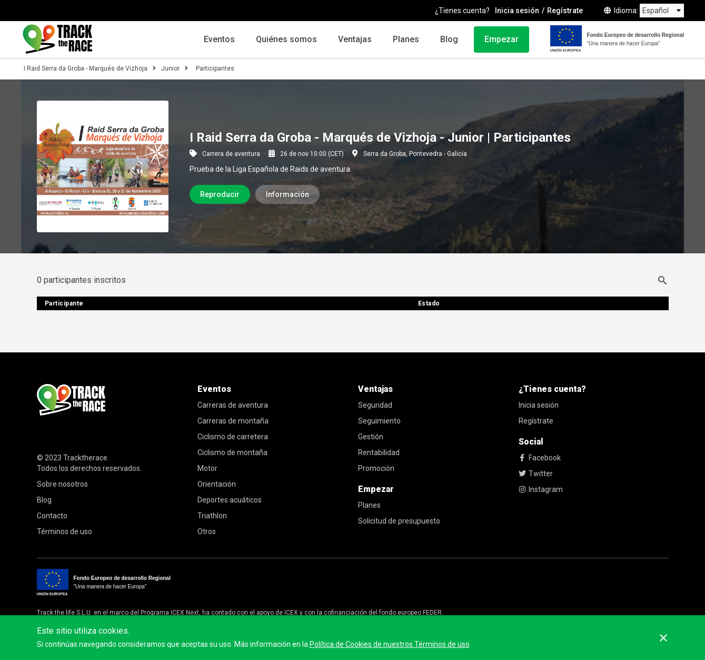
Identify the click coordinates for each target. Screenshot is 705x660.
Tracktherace (85, 458)
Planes (406, 39)
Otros (206, 531)
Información (287, 194)
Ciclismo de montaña (232, 452)
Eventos (219, 39)
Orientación (216, 484)
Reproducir (220, 194)
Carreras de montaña (233, 421)
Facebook (540, 458)
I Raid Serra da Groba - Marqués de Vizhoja (85, 68)
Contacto (52, 515)
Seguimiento (379, 421)
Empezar (501, 39)
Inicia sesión (517, 10)
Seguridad (375, 405)
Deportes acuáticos (229, 500)
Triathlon (212, 515)
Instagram (541, 489)
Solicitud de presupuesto (399, 521)
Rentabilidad (379, 452)
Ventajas (355, 39)
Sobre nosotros (62, 484)
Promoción (376, 468)
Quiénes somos (286, 39)
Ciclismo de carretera (232, 436)
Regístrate (565, 10)
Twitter (536, 473)
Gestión (370, 436)
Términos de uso (64, 531)
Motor (207, 468)
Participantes (215, 68)
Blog (449, 39)
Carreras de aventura (232, 405)
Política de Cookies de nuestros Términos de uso (390, 644)
